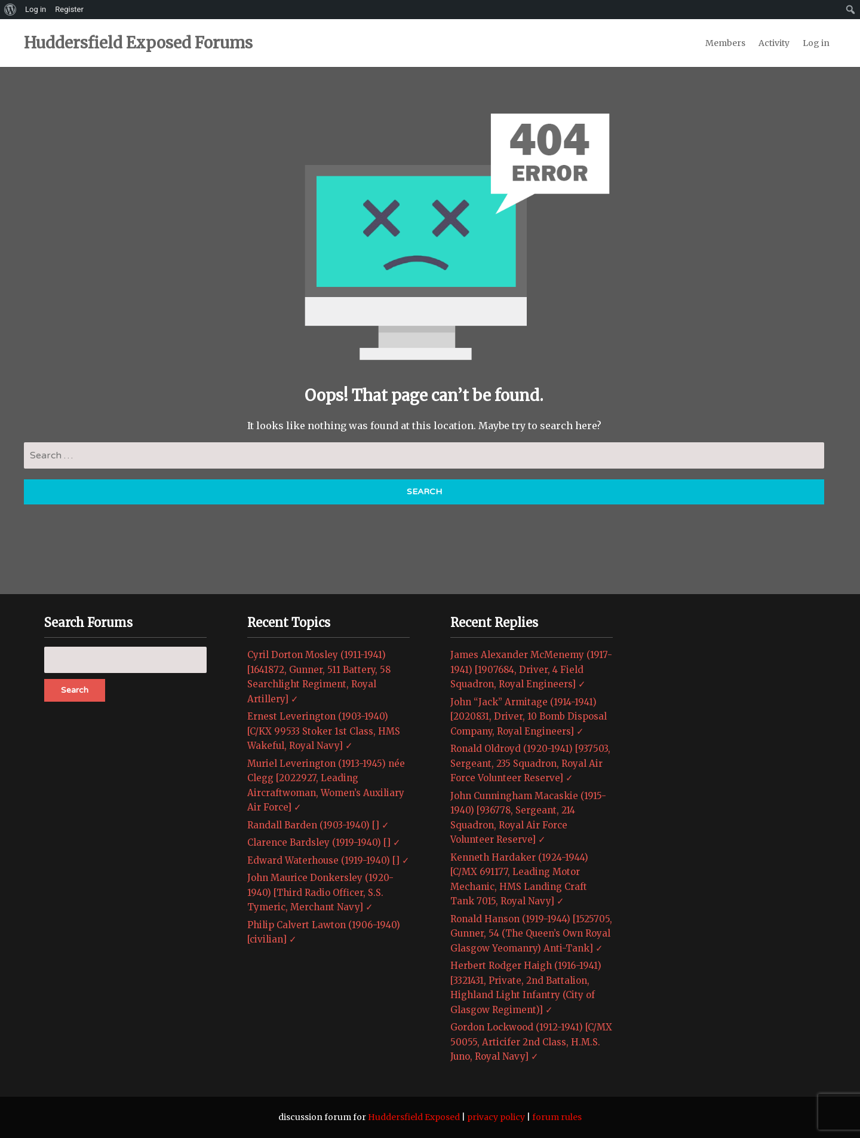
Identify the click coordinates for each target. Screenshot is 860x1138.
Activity (774, 43)
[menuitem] (10, 9)
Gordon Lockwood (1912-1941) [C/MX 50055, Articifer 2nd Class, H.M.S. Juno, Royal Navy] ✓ (531, 1041)
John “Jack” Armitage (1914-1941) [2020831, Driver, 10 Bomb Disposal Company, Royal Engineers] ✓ (528, 716)
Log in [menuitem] (35, 9)
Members (725, 43)
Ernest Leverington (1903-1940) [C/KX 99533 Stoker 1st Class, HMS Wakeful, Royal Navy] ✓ (323, 731)
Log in (816, 43)
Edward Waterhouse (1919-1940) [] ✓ (328, 860)
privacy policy (496, 1117)
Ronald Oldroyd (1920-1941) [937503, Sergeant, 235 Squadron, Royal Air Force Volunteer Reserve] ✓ (530, 763)
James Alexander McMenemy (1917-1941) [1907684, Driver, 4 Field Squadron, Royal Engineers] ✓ (531, 669)
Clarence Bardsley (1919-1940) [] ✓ (324, 842)
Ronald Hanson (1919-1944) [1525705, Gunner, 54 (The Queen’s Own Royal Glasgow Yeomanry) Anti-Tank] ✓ (531, 933)
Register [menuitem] (69, 9)
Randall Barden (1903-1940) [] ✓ (318, 825)
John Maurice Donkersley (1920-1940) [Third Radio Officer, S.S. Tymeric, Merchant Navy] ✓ (320, 892)
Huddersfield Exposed (414, 1117)
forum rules (557, 1117)
